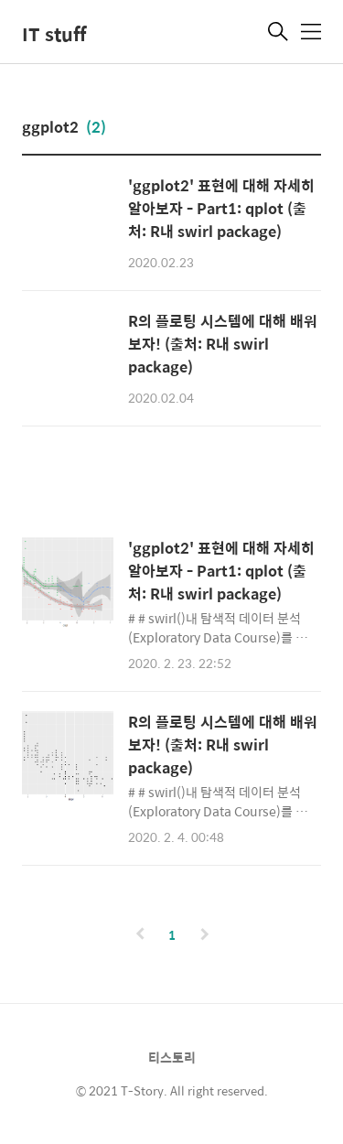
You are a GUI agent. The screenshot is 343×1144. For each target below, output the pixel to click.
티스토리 (172, 1057)
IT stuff (54, 33)
